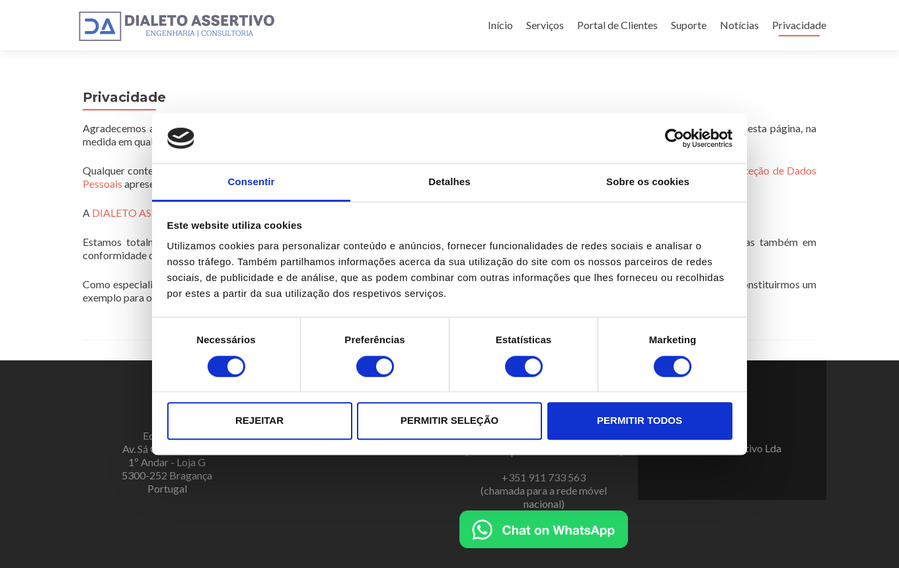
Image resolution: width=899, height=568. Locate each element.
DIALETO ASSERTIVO (144, 212)
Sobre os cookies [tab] (647, 182)
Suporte (689, 25)
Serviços (545, 25)
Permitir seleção (449, 420)
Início (500, 25)
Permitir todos (639, 420)
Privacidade (799, 25)
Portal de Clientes (617, 25)
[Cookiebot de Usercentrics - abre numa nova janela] (674, 138)
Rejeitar (259, 420)
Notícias (739, 25)
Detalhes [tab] (449, 182)
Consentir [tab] (251, 182)
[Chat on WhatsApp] (543, 528)
